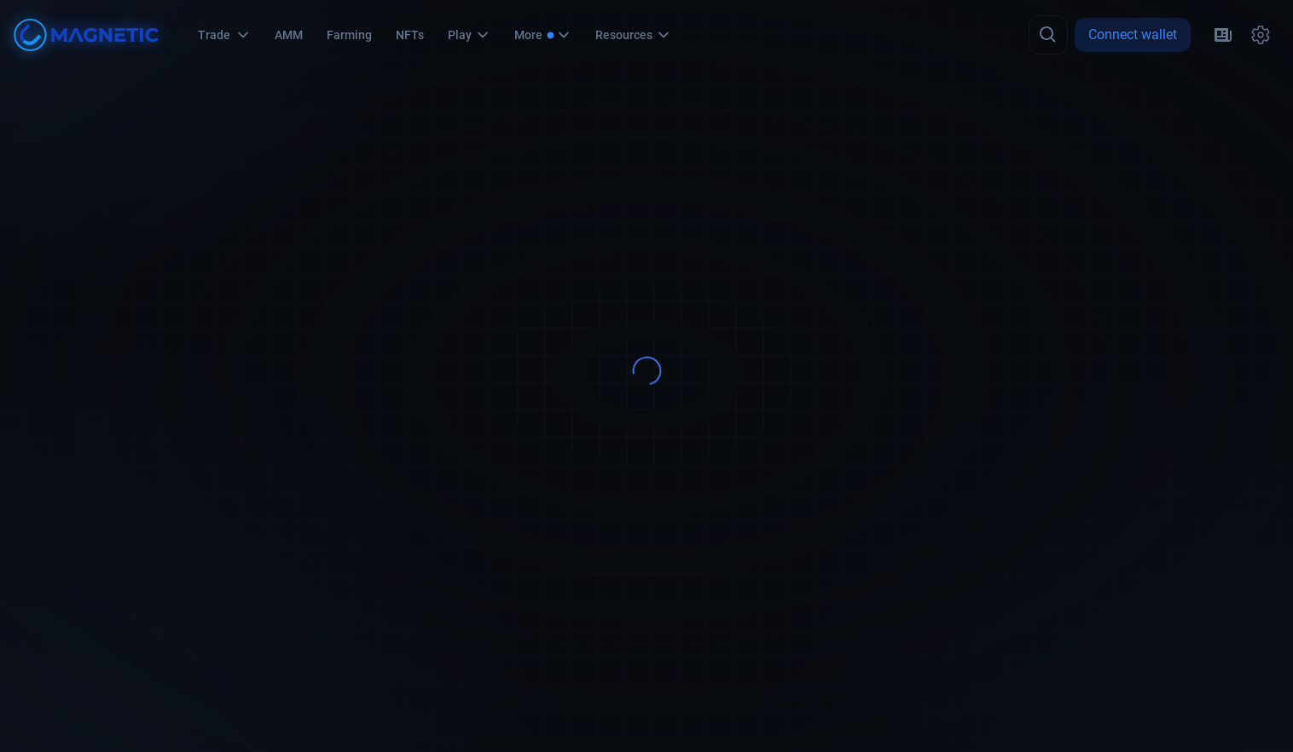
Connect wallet (1132, 34)
